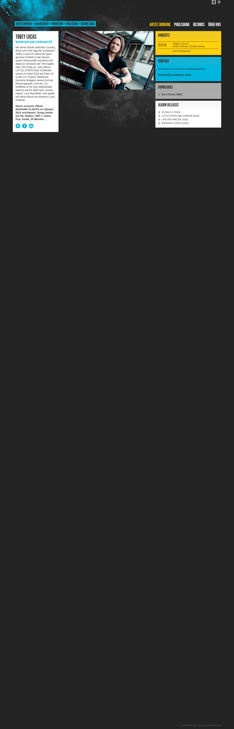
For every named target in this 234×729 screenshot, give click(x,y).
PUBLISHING (181, 24)
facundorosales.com (213, 725)
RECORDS (199, 24)
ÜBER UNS (214, 24)
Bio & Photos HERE (172, 94)
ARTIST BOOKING (160, 24)
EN (219, 2)
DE (214, 2)
